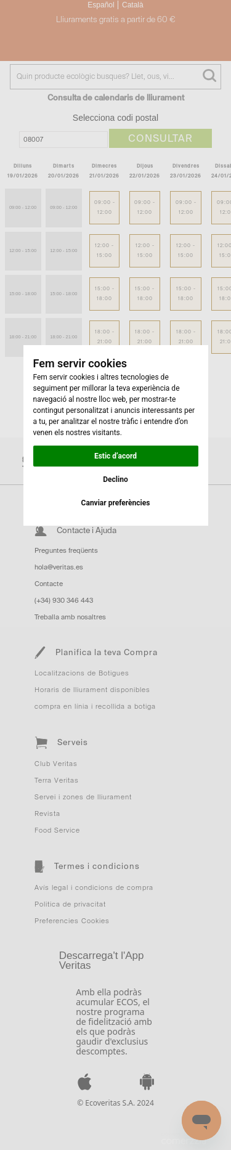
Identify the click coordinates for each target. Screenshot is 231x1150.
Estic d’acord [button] (115, 456)
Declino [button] (115, 479)
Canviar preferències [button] (115, 503)
